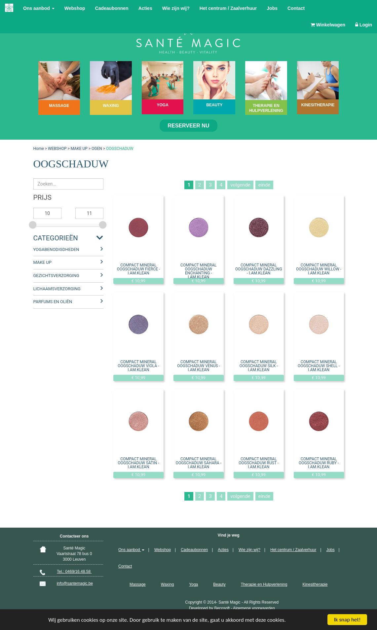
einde (264, 185)
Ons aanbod (39, 8)
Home (38, 148)
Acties (145, 8)
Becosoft (222, 608)
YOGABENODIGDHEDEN (56, 249)
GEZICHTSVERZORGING (56, 275)
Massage (138, 584)
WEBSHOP (57, 148)
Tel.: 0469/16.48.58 (74, 571)
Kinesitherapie (314, 584)
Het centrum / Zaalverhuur (228, 8)
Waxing (167, 584)
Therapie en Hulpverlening (264, 584)
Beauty (219, 584)
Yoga (193, 584)
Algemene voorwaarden (254, 608)
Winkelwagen (328, 24)
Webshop (74, 8)
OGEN (97, 148)
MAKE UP (79, 148)
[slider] (33, 224)
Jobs (272, 8)
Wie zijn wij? (176, 8)
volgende (240, 185)
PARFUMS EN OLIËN (52, 301)
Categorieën (55, 238)
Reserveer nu (188, 125)
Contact (296, 8)
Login (363, 24)
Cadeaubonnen (112, 8)
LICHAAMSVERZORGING (57, 288)
